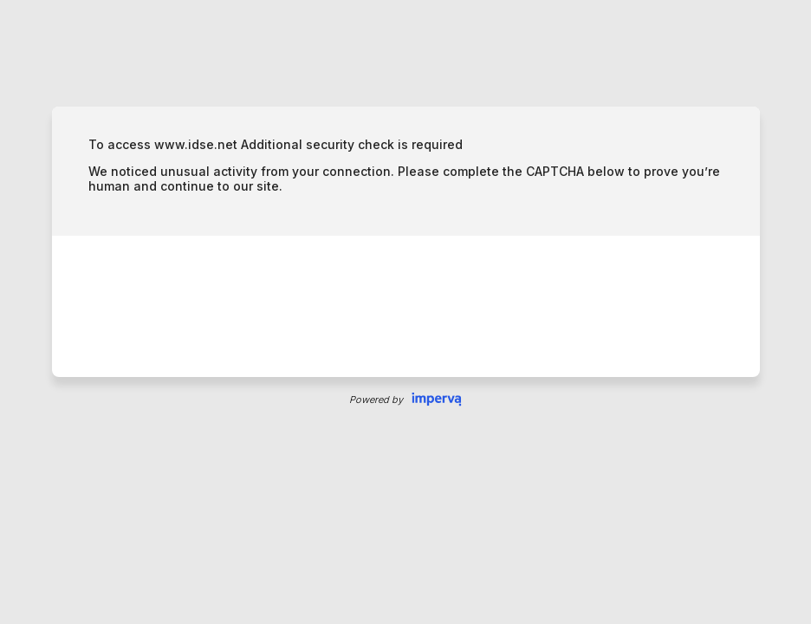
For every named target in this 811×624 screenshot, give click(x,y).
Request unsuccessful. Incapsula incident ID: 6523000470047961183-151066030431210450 (405, 312)
